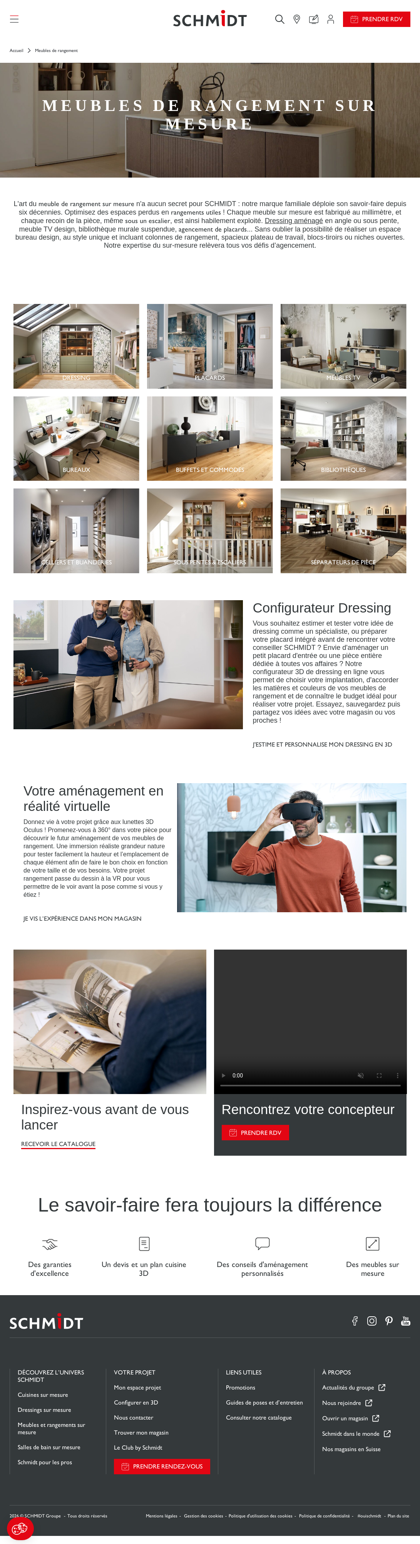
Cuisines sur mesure (43, 1402)
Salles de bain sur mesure (49, 1455)
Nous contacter (133, 1425)
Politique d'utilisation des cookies (261, 1524)
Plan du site (398, 1524)
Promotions (240, 1395)
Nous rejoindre (341, 1411)
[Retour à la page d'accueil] (210, 21)
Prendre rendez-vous (167, 1475)
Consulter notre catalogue (259, 1425)
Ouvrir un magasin (345, 1426)
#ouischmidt (370, 1524)
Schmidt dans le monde (351, 1442)
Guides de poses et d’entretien (264, 1410)
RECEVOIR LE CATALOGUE (58, 1148)
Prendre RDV (382, 21)
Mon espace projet (137, 1395)
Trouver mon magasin (141, 1440)
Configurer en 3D (136, 1410)
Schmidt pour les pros (45, 1470)
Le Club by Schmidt (138, 1455)
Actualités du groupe (348, 1396)
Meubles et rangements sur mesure (51, 1436)
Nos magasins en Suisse (351, 1457)
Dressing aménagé (294, 225)
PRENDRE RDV (261, 1137)
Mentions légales (161, 1524)
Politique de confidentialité (324, 1524)
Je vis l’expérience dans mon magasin (82, 922)
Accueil (16, 54)
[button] (20, 1528)
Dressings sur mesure (44, 1417)
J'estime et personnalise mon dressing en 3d (322, 748)
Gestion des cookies (203, 1524)
